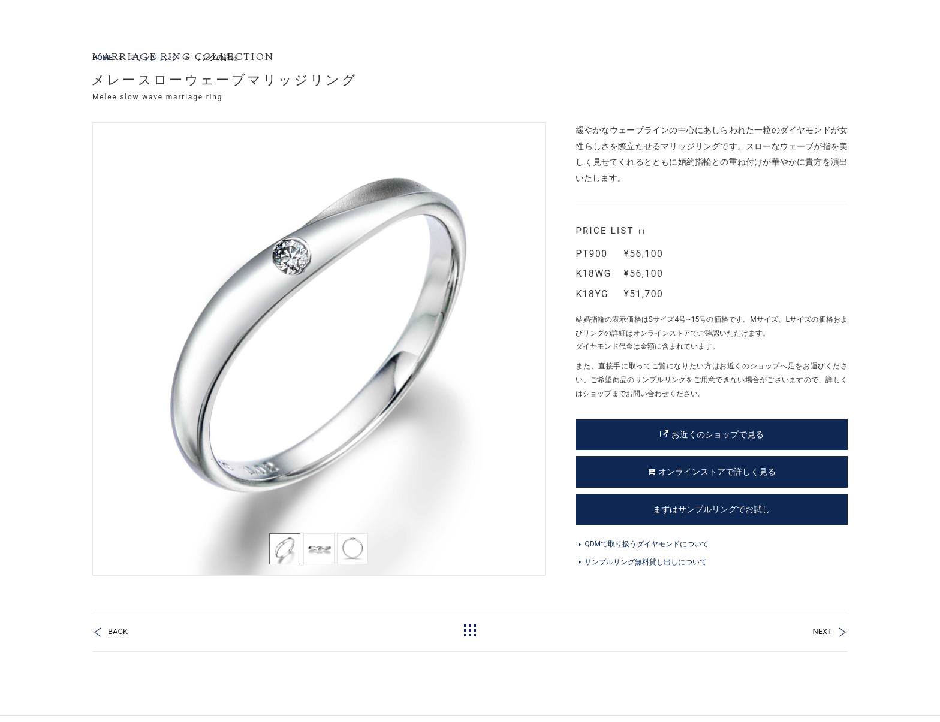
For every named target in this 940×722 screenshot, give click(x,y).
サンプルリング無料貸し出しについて (646, 562)
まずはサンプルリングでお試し (711, 509)
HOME (102, 57)
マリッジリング (153, 57)
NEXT (822, 631)
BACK (118, 631)
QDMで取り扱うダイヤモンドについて (647, 544)
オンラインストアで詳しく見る (711, 471)
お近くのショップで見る (712, 434)
